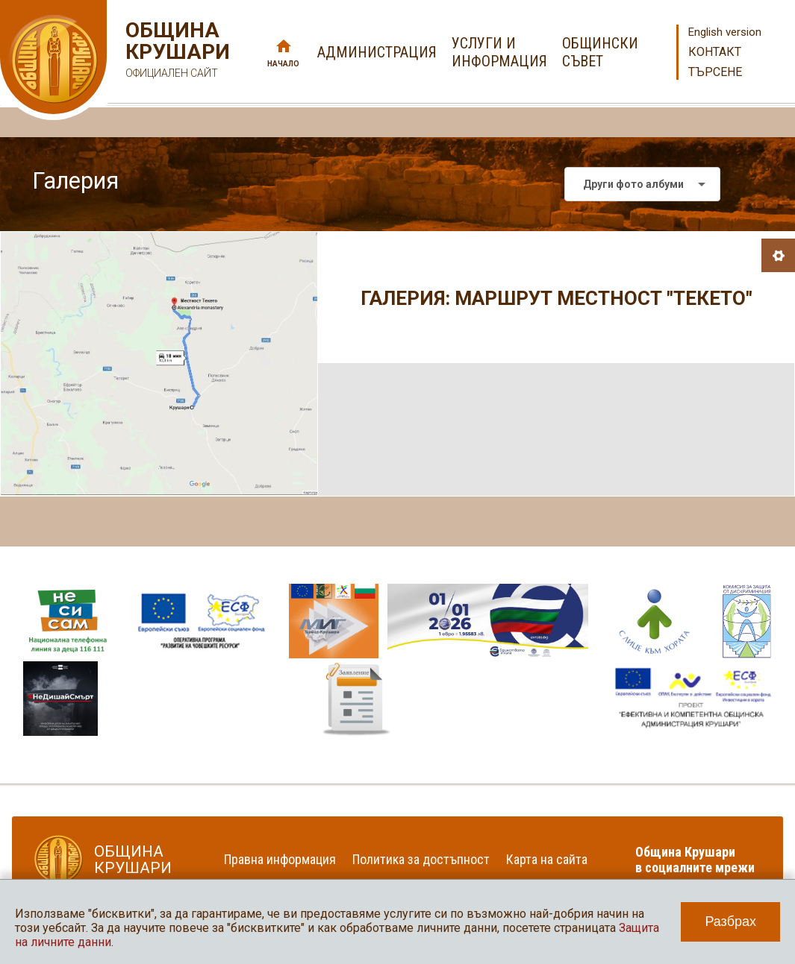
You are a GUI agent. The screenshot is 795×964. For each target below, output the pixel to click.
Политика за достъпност (421, 859)
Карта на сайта (546, 859)
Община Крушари (175, 51)
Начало (283, 64)
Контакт (714, 52)
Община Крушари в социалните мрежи (695, 859)
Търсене (715, 72)
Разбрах (730, 921)
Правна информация (280, 859)
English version (724, 32)
